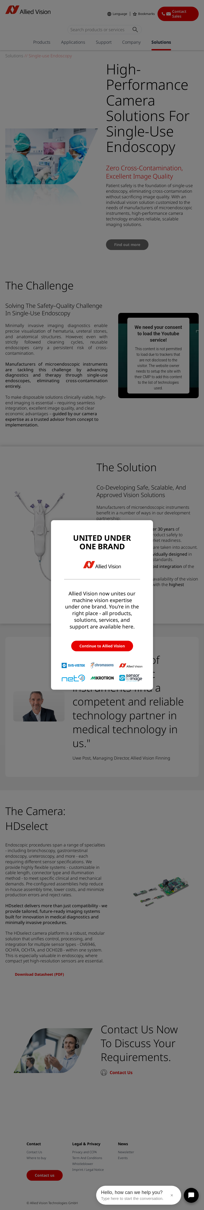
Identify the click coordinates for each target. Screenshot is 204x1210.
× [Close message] (171, 1195)
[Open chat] (191, 1195)
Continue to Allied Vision (102, 645)
